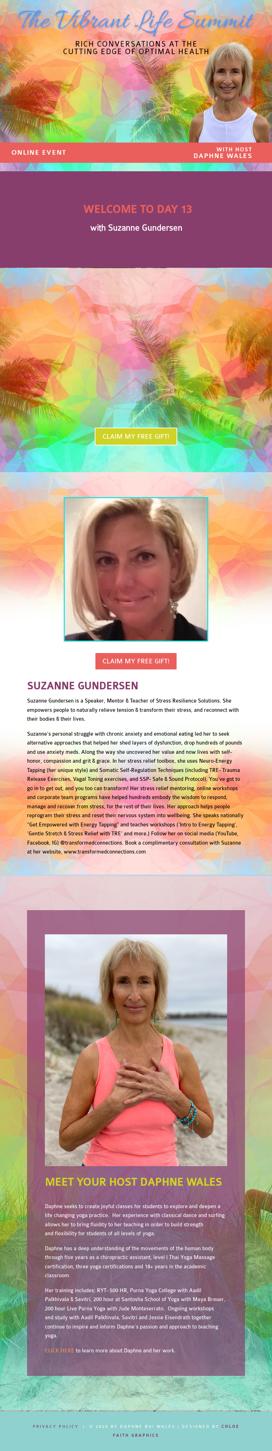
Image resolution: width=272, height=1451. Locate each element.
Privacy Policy (56, 1426)
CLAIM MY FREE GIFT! (136, 436)
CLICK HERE (59, 1351)
